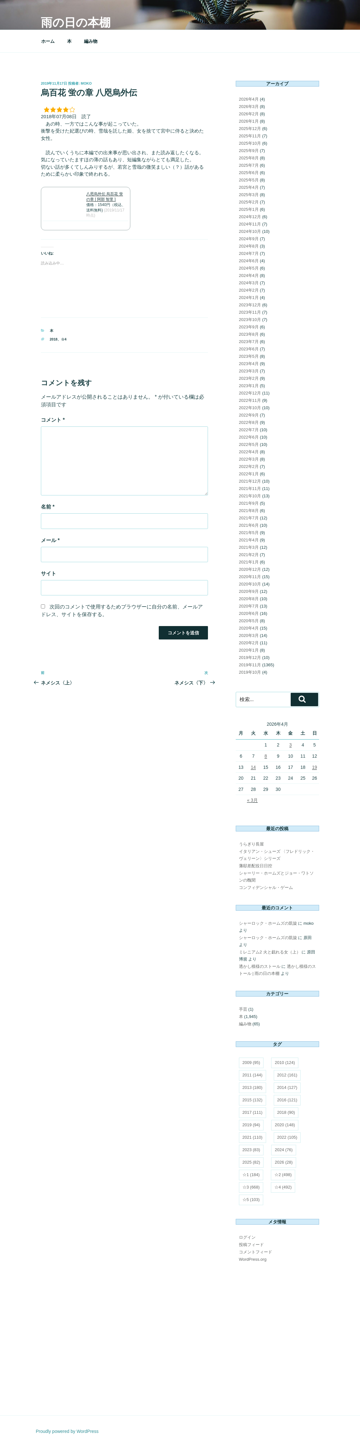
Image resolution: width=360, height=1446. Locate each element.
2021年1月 (249, 562)
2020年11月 (250, 576)
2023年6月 (249, 349)
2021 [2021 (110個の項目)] (252, 1137)
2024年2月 (249, 290)
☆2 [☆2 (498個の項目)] (283, 1174)
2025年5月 (249, 180)
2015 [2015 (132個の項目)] (252, 1100)
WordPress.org (252, 1259)
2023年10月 (250, 319)
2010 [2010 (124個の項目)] (285, 1062)
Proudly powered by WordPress (67, 1431)
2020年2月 (249, 642)
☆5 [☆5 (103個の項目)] (251, 1199)
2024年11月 (250, 224)
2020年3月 (249, 635)
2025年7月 (249, 165)
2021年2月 (249, 554)
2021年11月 (250, 488)
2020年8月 (249, 598)
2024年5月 (249, 268)
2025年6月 (249, 172)
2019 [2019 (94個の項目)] (251, 1124)
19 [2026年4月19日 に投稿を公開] (314, 767)
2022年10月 (250, 407)
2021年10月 (250, 495)
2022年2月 (249, 466)
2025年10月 (250, 143)
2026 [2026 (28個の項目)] (284, 1162)
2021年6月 (249, 525)
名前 (48, 506)
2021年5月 (249, 532)
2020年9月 (249, 591)
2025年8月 (249, 158)
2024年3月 (249, 282)
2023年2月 (249, 378)
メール (50, 540)
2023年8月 (249, 334)
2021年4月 (249, 540)
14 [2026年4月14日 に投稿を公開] (253, 767)
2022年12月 (250, 393)
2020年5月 (249, 620)
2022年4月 (249, 451)
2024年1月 (249, 297)
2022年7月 (249, 429)
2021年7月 (249, 518)
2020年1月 (249, 650)
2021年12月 (250, 481)
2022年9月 (249, 415)
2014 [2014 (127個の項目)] (287, 1087)
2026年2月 (249, 113)
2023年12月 (250, 304)
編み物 (90, 41)
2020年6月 (249, 613)
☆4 (63, 339)
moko (86, 83)
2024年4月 (249, 275)
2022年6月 (249, 437)
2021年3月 (249, 547)
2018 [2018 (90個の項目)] (286, 1112)
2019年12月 (250, 657)
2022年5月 (249, 444)
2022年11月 (250, 400)
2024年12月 (250, 216)
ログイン (247, 1237)
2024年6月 (249, 260)
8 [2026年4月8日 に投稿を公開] (265, 756)
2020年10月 (250, 584)
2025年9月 (249, 150)
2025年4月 (249, 187)
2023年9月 (249, 327)
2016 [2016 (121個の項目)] (287, 1100)
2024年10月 (250, 231)
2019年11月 (250, 664)
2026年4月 (249, 99)
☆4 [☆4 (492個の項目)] (283, 1187)
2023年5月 (249, 356)
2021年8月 (249, 510)
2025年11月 (250, 136)
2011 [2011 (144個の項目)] (252, 1075)
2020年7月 (249, 606)
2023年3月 (249, 371)
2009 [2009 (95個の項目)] (251, 1062)
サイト (48, 573)
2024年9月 (249, 238)
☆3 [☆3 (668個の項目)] (251, 1187)
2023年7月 (249, 341)
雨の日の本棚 (76, 22)
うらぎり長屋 (251, 844)
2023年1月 (249, 385)
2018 (53, 339)
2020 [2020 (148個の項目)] (285, 1124)
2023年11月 (250, 312)
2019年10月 (250, 672)
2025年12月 (250, 128)
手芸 (243, 1009)
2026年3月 (249, 106)
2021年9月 (249, 503)
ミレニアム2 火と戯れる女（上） (270, 952)
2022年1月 (249, 473)
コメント (53, 420)
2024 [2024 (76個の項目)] (284, 1149)
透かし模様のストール (259, 966)
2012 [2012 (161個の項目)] (287, 1075)
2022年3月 (249, 459)
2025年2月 (249, 202)
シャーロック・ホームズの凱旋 (268, 923)
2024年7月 (249, 253)
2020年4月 (249, 628)
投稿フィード (251, 1244)
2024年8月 (249, 246)
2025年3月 (249, 194)
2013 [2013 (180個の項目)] (252, 1087)
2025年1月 (249, 209)
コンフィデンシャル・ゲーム (266, 887)
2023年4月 (249, 363)
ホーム (48, 41)
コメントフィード (255, 1252)
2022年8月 (249, 422)
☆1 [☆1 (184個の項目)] (251, 1174)
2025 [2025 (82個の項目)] (251, 1162)
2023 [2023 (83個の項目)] (251, 1149)
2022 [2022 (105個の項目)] (287, 1137)
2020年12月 (250, 569)
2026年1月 (249, 121)
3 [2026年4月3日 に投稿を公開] (290, 744)
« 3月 (252, 800)
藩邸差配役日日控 (255, 865)
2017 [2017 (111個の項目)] (252, 1112)
